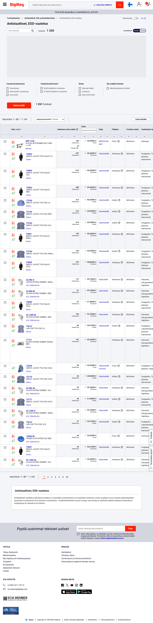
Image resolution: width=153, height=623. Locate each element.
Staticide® (103, 279)
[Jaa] (143, 18)
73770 (29, 377)
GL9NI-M (30, 291)
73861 (29, 234)
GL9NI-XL (30, 388)
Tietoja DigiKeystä (10, 552)
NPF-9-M (30, 141)
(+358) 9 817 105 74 (13, 585)
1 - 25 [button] (15, 119)
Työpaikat (7, 562)
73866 (29, 302)
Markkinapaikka (9, 555)
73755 (29, 212)
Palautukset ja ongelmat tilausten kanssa (78, 562)
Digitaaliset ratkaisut (11, 568)
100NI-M (30, 436)
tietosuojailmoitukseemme (112, 538)
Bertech (29, 149)
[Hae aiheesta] (19, 31)
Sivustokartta (8, 565)
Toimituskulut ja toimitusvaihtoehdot (76, 558)
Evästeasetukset (124, 620)
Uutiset (6, 571)
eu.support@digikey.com (15, 589)
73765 (29, 223)
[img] (17, 5)
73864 (29, 170)
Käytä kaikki (19, 105)
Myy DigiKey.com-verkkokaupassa (16, 558)
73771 (29, 399)
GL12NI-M (31, 315)
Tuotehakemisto (13, 18)
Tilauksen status (68, 555)
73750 (29, 251)
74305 (29, 366)
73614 (29, 422)
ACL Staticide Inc (32, 285)
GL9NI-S (30, 280)
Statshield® (104, 154)
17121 (29, 340)
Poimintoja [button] (48, 119)
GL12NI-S (30, 411)
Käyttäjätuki (66, 552)
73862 (29, 187)
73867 (29, 447)
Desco (28, 159)
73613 (29, 326)
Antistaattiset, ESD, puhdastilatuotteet (40, 18)
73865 (29, 262)
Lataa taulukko (141, 119)
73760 (29, 200)
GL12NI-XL (31, 460)
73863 (29, 154)
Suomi (29, 620)
